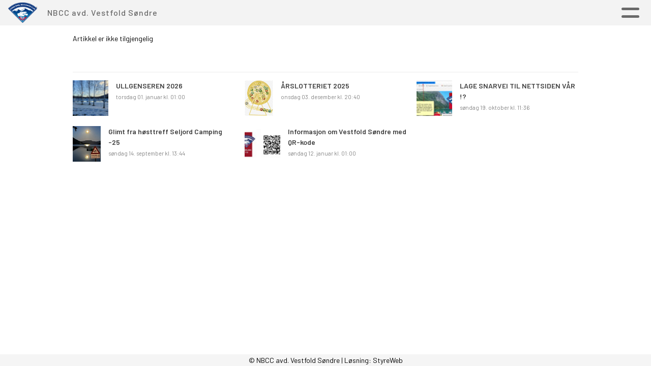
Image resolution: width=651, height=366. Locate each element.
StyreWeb (388, 360)
